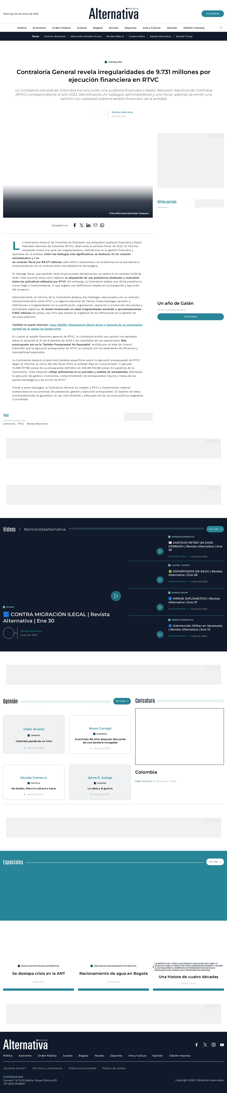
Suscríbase (212, 13)
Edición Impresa (194, 27)
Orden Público (61, 27)
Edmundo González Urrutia (86, 36)
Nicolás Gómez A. (33, 777)
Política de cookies (114, 1068)
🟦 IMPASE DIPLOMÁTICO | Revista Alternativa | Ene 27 (194, 600)
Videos (9, 529)
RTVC (21, 423)
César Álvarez (33, 729)
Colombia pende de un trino (34, 741)
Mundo (113, 27)
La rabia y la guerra (100, 788)
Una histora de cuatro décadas (188, 976)
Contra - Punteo (181, 565)
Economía (39, 27)
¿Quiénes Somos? (14, 1068)
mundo (10, 607)
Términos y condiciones (47, 1068)
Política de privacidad (82, 1068)
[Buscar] (221, 28)
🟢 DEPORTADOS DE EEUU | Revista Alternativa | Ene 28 (195, 573)
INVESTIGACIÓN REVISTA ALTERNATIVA (40, 966)
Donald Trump (184, 36)
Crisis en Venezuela (55, 36)
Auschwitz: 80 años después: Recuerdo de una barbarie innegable (100, 741)
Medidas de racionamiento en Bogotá (115, 966)
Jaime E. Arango (100, 777)
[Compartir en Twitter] (82, 225)
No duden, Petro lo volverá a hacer (34, 788)
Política (22, 27)
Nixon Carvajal (100, 728)
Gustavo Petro (137, 36)
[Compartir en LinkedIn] (88, 225)
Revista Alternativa (122, 112)
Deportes (131, 27)
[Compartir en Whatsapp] (102, 225)
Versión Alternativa (183, 537)
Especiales (13, 862)
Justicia (82, 27)
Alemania (101, 734)
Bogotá (98, 27)
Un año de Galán (175, 303)
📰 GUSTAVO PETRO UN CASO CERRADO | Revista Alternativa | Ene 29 (195, 546)
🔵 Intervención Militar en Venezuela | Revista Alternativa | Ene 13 (195, 627)
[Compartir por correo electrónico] (95, 225)
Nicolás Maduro (115, 36)
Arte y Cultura (151, 27)
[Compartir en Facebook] (75, 225)
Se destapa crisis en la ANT (38, 973)
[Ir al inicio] (113, 14)
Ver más (215, 529)
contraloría (115, 62)
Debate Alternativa (160, 36)
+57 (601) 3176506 (14, 1083)
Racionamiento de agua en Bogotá (113, 973)
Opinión (172, 27)
